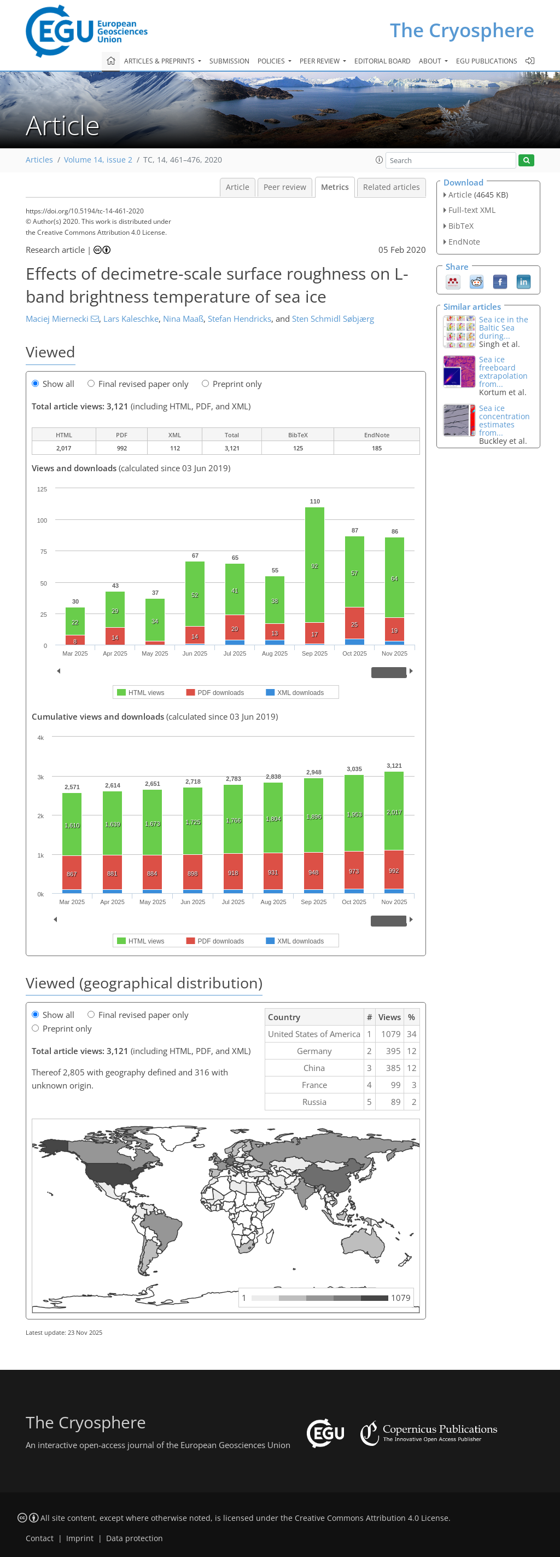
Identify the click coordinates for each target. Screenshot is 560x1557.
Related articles (391, 187)
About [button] (431, 61)
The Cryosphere (462, 30)
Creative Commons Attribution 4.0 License (371, 1518)
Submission (229, 61)
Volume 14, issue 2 (98, 160)
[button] (379, 160)
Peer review (285, 187)
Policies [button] (272, 61)
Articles (39, 160)
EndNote (464, 241)
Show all (53, 383)
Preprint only (232, 383)
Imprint (80, 1538)
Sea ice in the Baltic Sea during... (503, 327)
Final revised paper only (138, 383)
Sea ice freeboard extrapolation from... (503, 371)
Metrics (335, 187)
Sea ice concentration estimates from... (504, 420)
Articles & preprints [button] (160, 61)
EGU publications (486, 61)
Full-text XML (471, 210)
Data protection (134, 1538)
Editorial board (382, 61)
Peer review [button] (320, 61)
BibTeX (461, 226)
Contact (40, 1538)
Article (237, 187)
